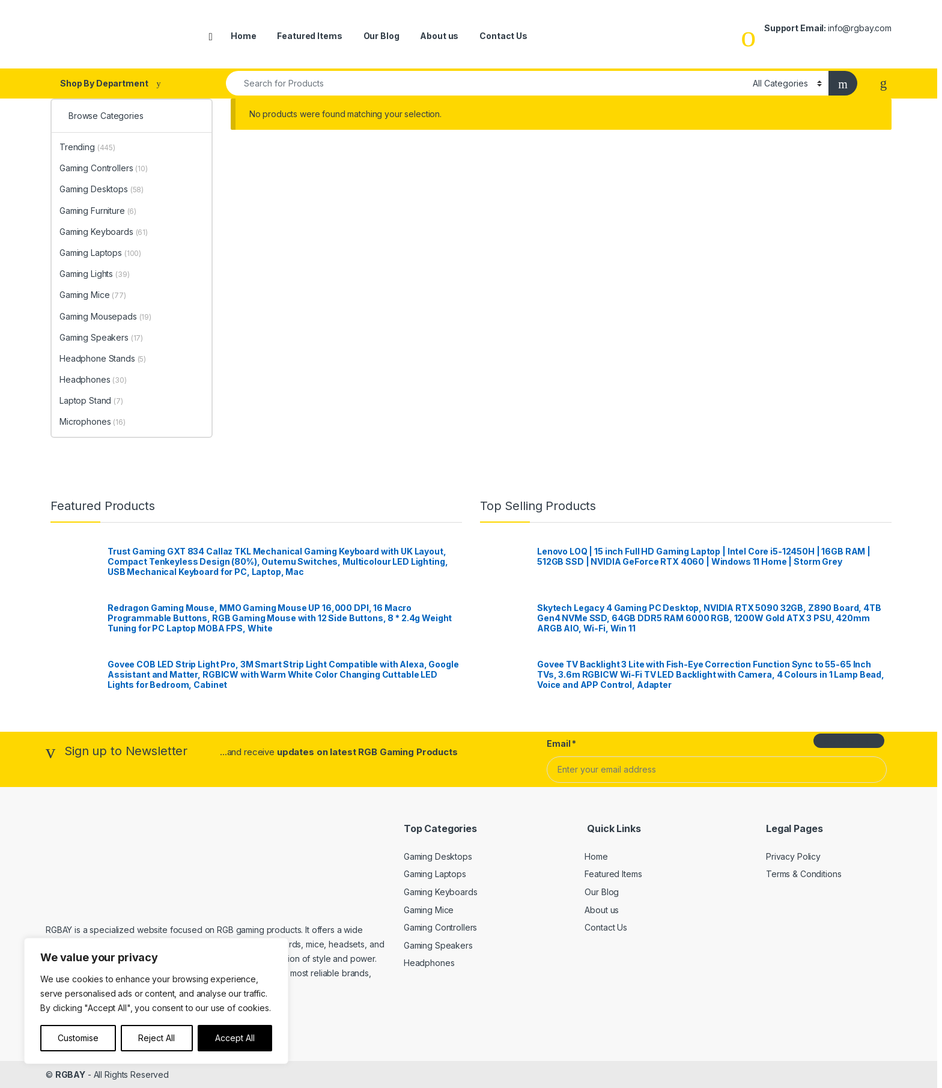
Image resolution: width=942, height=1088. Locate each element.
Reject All (156, 1038)
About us (439, 36)
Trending (87, 147)
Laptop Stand (91, 400)
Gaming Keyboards (103, 231)
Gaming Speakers (101, 337)
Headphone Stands (102, 358)
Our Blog (381, 36)
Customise (78, 1038)
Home (243, 36)
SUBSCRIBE (849, 740)
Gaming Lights (94, 274)
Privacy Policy (793, 856)
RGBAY (70, 1074)
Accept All (235, 1038)
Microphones (92, 421)
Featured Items (309, 36)
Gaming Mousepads (105, 316)
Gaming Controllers (103, 168)
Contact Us (503, 36)
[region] (156, 1001)
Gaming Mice (92, 295)
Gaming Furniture (97, 210)
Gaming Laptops (100, 253)
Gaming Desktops (101, 189)
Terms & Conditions (803, 874)
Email (561, 743)
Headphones (93, 379)
